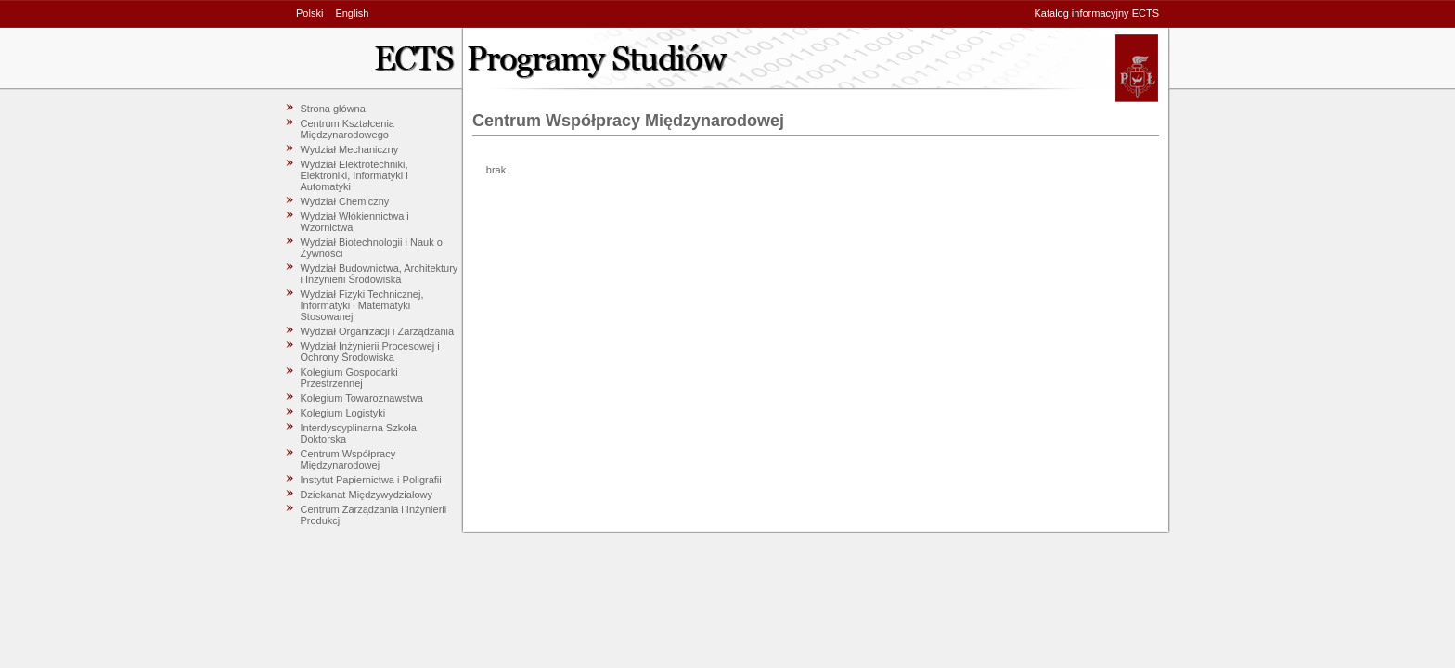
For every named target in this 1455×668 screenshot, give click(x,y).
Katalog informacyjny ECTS (1097, 13)
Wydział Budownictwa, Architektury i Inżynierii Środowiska (379, 274)
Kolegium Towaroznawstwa (362, 398)
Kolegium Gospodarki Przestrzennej (349, 377)
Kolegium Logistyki (343, 412)
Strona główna (333, 108)
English (351, 13)
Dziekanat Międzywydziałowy (366, 494)
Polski (309, 13)
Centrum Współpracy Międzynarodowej (348, 459)
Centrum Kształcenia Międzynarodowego (348, 129)
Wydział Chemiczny (345, 201)
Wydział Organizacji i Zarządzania (378, 331)
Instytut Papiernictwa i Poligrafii (371, 479)
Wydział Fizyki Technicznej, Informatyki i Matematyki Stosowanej (362, 305)
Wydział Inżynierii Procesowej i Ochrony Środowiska (370, 351)
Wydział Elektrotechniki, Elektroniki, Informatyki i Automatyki (354, 175)
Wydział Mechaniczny (350, 149)
